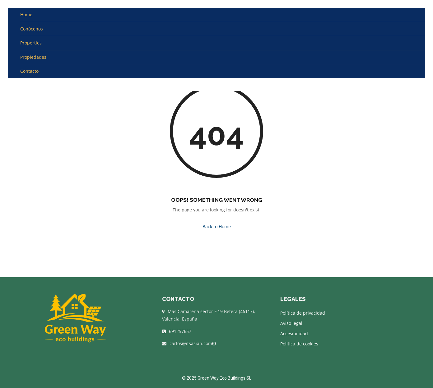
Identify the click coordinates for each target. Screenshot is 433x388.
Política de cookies (299, 344)
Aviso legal (291, 323)
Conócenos (31, 29)
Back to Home (217, 226)
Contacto (29, 71)
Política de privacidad (302, 313)
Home (26, 14)
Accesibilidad (294, 333)
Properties (31, 43)
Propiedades (33, 57)
